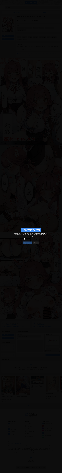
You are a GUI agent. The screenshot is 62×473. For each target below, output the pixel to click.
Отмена (36, 243)
